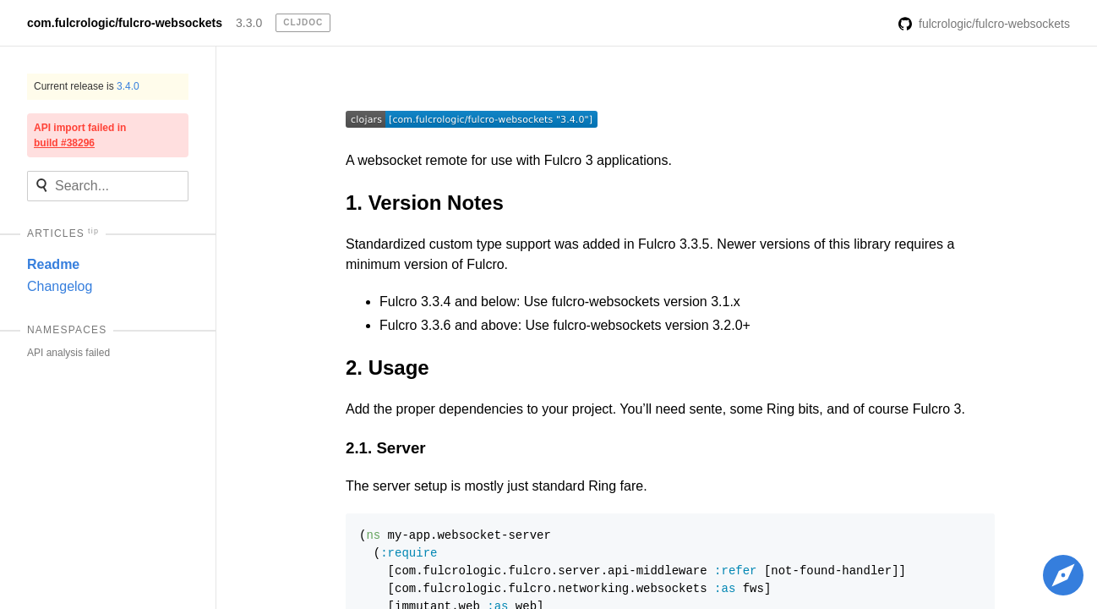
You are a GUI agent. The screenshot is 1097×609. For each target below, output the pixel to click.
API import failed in (80, 135)
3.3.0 (249, 23)
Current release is (86, 86)
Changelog (59, 286)
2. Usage (387, 367)
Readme (53, 264)
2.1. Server (386, 448)
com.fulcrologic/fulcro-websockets (124, 23)
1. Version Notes (425, 202)
